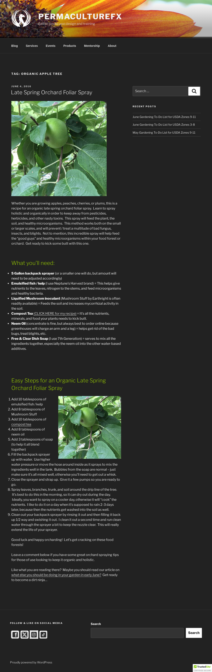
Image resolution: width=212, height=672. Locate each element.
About (112, 45)
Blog (14, 45)
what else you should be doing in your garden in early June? (56, 575)
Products (69, 45)
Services (32, 45)
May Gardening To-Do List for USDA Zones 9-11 (164, 132)
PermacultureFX (80, 16)
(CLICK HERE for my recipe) (55, 314)
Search (96, 624)
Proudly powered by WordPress (31, 662)
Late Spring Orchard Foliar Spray (51, 92)
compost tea (21, 424)
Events (51, 45)
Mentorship (92, 45)
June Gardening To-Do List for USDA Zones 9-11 (164, 117)
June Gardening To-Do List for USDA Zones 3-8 (164, 124)
